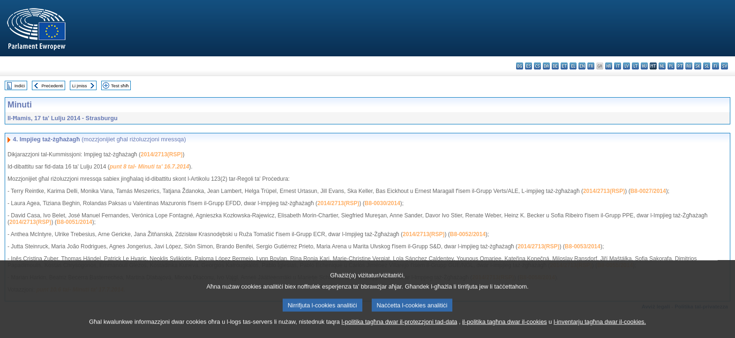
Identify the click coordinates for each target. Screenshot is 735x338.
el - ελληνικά (573, 65)
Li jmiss (79, 85)
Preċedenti (52, 85)
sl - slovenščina (706, 65)
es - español (528, 65)
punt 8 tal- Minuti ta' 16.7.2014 (149, 166)
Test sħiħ (120, 85)
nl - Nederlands (662, 65)
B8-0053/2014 (582, 246)
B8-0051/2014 (74, 222)
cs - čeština (537, 65)
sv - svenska (724, 65)
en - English (581, 65)
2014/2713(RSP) (161, 154)
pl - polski (671, 65)
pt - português (679, 65)
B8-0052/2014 (468, 234)
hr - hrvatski (608, 65)
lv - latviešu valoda (626, 65)
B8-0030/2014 (382, 203)
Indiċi (20, 85)
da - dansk (546, 65)
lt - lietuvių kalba (635, 65)
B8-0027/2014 (648, 191)
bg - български (519, 65)
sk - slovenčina (697, 65)
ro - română (688, 65)
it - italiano (617, 65)
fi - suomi (715, 65)
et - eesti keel (564, 65)
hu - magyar (644, 65)
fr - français (590, 65)
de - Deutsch (555, 65)
